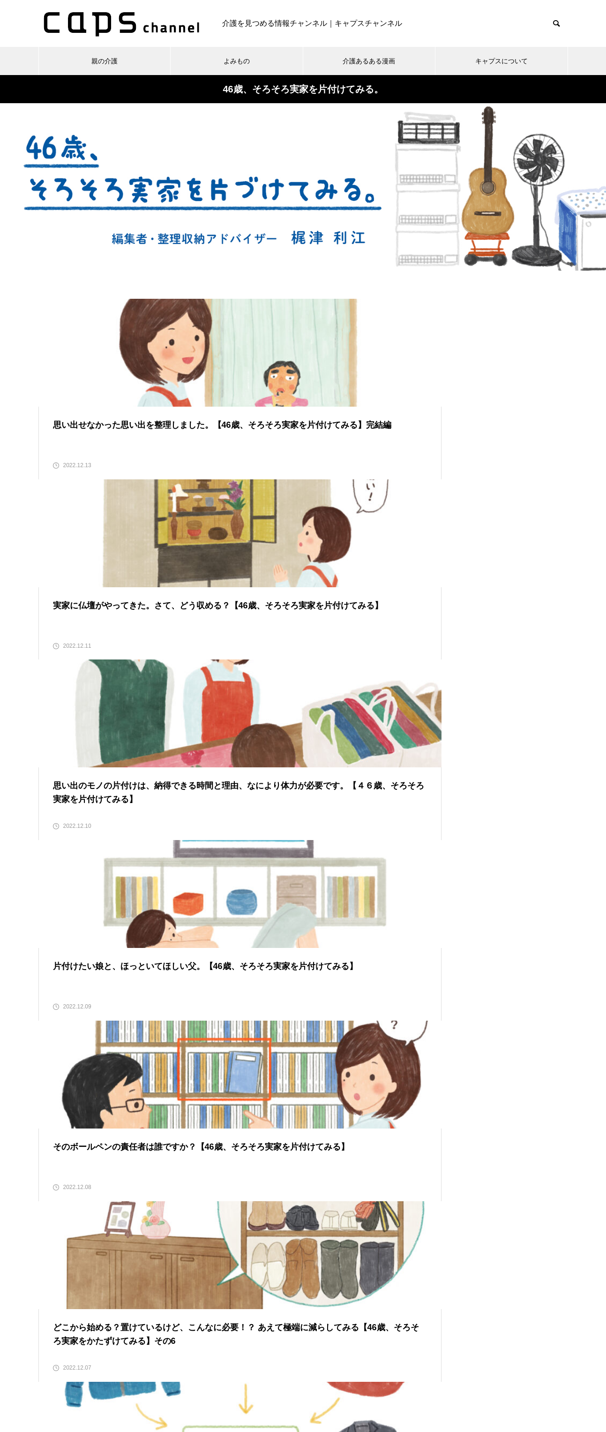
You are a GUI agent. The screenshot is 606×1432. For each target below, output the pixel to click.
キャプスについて (501, 61)
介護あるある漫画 (369, 61)
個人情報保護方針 (206, 1390)
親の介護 (104, 61)
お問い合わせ (270, 1390)
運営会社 (413, 1390)
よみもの (237, 61)
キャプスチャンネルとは (345, 1390)
